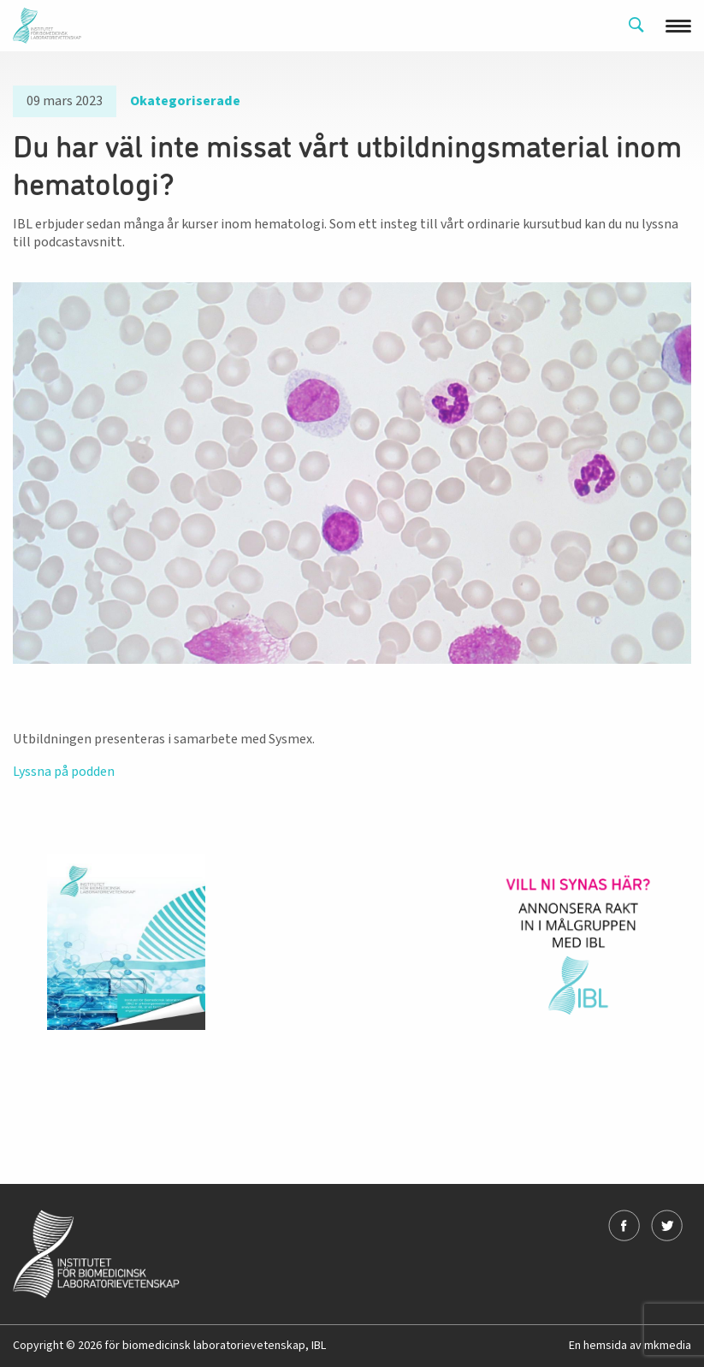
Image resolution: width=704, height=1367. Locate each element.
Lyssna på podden (64, 771)
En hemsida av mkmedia (630, 1345)
